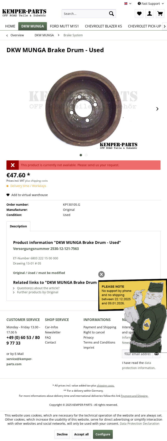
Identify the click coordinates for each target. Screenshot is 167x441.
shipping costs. (105, 385)
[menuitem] (89, 13)
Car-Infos (51, 327)
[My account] (149, 13)
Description (18, 226)
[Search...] (89, 13)
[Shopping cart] (160, 13)
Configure (103, 434)
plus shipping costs (36, 180)
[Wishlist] (139, 13)
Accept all (81, 434)
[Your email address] (137, 354)
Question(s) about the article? (36, 288)
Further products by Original (35, 292)
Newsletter (53, 332)
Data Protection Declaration (139, 423)
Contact (50, 342)
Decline (62, 434)
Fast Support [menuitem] (149, 4)
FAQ (48, 337)
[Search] (111, 13)
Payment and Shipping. (134, 396)
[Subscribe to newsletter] (156, 354)
